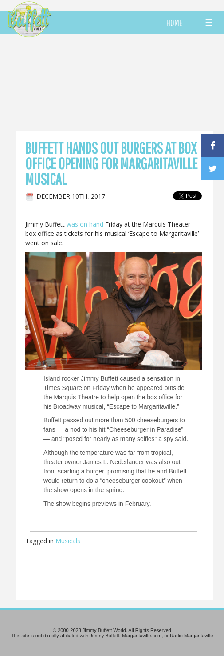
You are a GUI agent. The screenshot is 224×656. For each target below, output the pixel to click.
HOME (174, 22)
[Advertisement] (123, 82)
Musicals (67, 541)
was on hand (85, 224)
